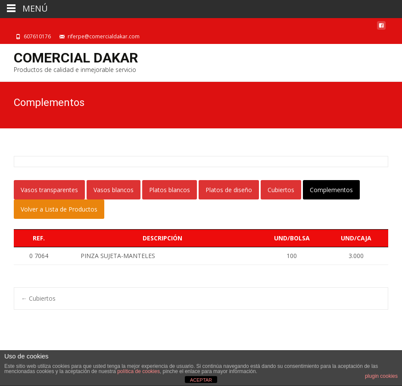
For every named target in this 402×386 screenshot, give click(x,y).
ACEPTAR (201, 380)
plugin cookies (381, 376)
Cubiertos (281, 190)
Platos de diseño (229, 190)
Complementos (331, 190)
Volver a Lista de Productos (59, 209)
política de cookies (138, 371)
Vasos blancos (113, 190)
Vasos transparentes (49, 190)
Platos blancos (169, 190)
